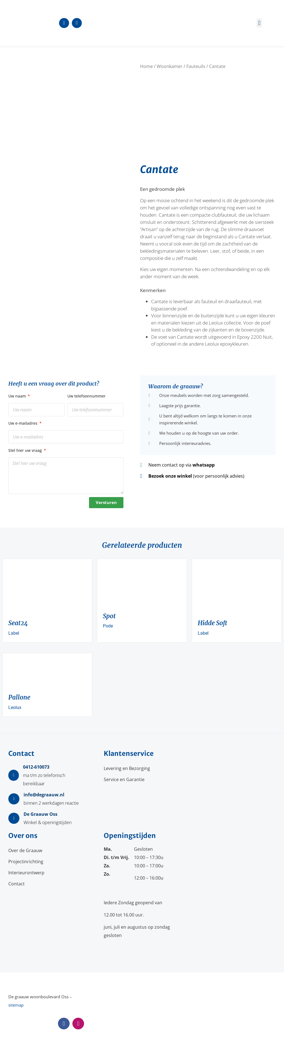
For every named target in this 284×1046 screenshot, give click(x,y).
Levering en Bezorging (127, 768)
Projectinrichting (25, 861)
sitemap (16, 1005)
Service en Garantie (124, 779)
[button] (259, 22)
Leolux (14, 707)
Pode (108, 626)
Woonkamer (169, 66)
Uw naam (17, 396)
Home (146, 66)
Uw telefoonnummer (86, 396)
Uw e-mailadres (23, 423)
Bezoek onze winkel (170, 476)
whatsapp (203, 465)
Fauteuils (195, 66)
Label (13, 633)
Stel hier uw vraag (25, 450)
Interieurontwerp (26, 873)
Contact (16, 884)
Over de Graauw (25, 850)
